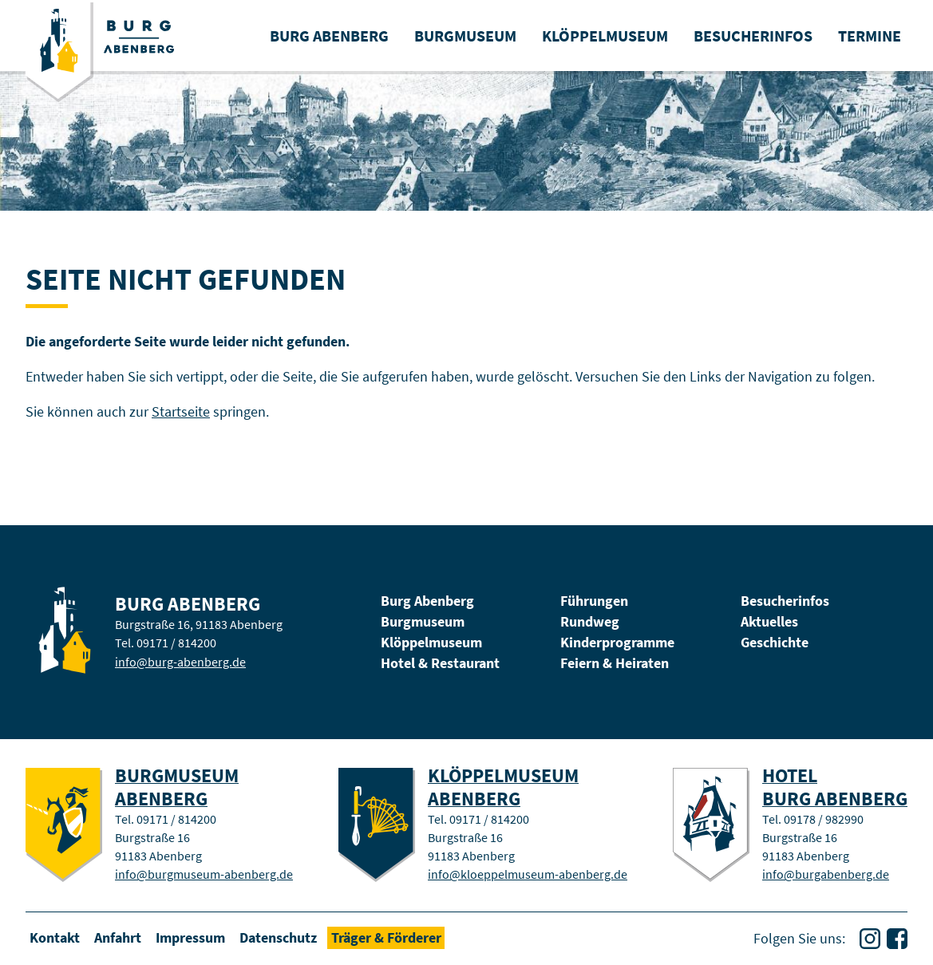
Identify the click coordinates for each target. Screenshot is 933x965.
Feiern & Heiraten (614, 663)
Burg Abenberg (427, 600)
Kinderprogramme (617, 642)
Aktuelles (769, 621)
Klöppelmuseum (431, 642)
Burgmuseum (423, 621)
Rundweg (589, 621)
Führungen (594, 600)
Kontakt (55, 938)
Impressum (190, 938)
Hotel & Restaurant (440, 663)
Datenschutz (278, 938)
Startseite (181, 411)
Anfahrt (117, 938)
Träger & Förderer (386, 938)
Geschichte (774, 642)
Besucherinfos (785, 600)
